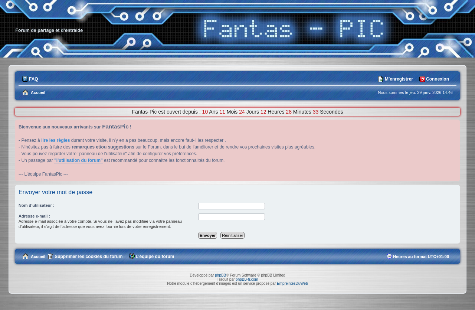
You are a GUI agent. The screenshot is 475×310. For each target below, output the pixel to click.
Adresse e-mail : (34, 216)
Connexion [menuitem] (437, 79)
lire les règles (55, 140)
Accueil (38, 256)
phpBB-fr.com (247, 279)
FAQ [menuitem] (33, 79)
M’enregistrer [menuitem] (399, 79)
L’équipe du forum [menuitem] (155, 256)
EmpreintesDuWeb (292, 283)
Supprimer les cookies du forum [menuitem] (88, 256)
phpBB (220, 275)
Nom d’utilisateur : (37, 205)
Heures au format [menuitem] (421, 256)
